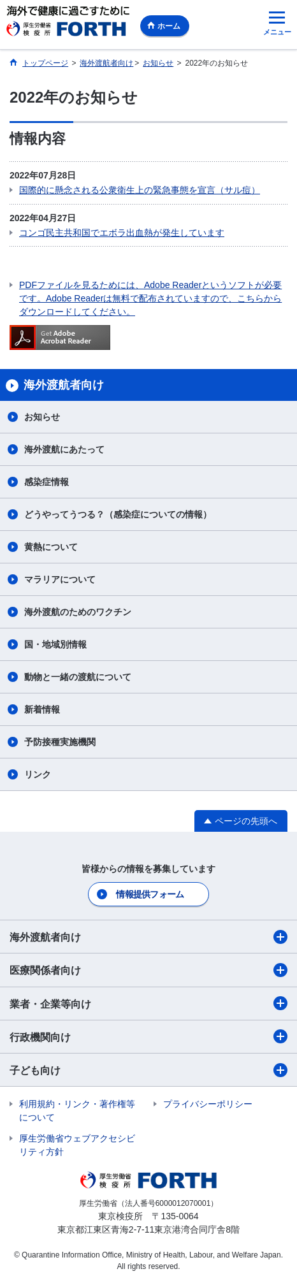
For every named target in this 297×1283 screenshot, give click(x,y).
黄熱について (51, 547)
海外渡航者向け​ (148, 937)
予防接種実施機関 (60, 742)
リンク (37, 774)
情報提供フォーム (150, 894)
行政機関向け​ (148, 1036)
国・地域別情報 (55, 644)
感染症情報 (46, 482)
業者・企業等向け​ (148, 1003)
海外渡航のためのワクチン (77, 612)
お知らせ (42, 417)
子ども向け (148, 1070)
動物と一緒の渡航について (77, 677)
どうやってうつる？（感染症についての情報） (118, 514)
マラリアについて (60, 579)
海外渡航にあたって (64, 449)
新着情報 (42, 709)
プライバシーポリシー (207, 1104)
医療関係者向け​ (148, 970)
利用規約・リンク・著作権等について (77, 1110)
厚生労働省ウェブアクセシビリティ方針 (77, 1145)
